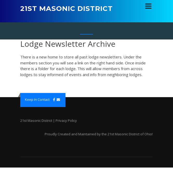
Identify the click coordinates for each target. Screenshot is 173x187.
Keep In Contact (37, 99)
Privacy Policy (66, 120)
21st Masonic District (66, 8)
